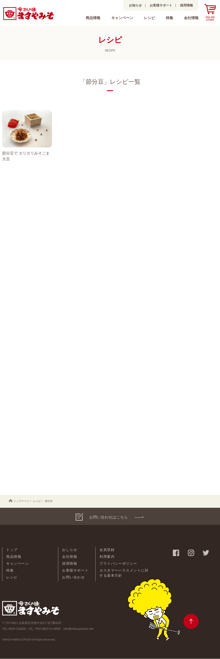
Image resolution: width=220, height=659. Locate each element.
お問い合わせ (73, 577)
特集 (169, 18)
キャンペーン (122, 18)
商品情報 (93, 18)
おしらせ (69, 550)
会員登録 (107, 550)
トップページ (19, 501)
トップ (12, 550)
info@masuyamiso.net (78, 629)
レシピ (149, 18)
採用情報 (186, 5)
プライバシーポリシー (118, 564)
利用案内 (107, 557)
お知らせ (135, 5)
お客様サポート (161, 5)
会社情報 (191, 18)
